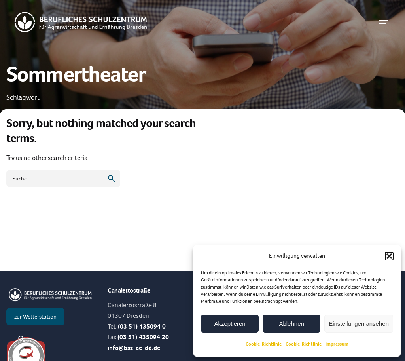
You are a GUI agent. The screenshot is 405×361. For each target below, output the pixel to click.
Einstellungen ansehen (359, 323)
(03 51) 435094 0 (142, 326)
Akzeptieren (229, 323)
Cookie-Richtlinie (264, 344)
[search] (111, 178)
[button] (389, 256)
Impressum (337, 344)
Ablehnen (291, 323)
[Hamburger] (383, 22)
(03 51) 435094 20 (143, 337)
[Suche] (22, 339)
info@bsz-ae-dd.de (134, 348)
